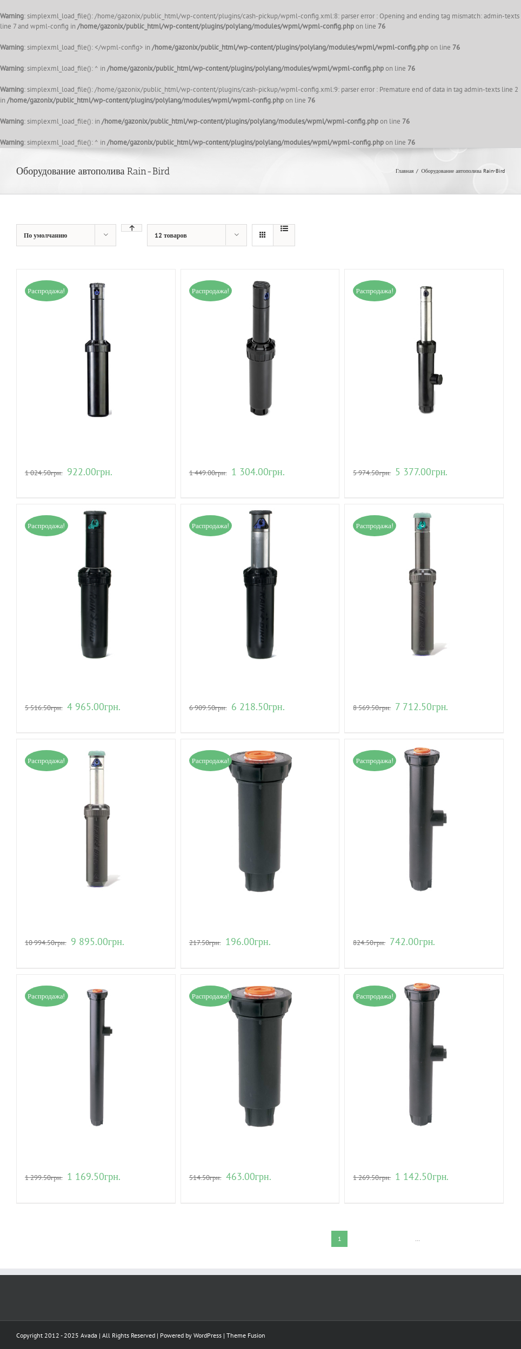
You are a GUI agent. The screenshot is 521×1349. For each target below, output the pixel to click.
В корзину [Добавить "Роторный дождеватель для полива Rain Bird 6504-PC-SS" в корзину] (204, 719)
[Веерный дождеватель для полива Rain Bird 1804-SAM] (260, 1054)
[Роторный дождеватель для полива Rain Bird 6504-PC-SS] (260, 583)
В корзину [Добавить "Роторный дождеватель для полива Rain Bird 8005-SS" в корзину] (40, 954)
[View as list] (284, 228)
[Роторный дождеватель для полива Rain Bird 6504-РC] (96, 583)
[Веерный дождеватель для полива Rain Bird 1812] (96, 1054)
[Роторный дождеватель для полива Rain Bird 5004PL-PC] (260, 348)
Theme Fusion (245, 1335)
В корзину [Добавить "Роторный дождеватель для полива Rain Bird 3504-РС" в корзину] (40, 484)
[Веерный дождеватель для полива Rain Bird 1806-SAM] (424, 1054)
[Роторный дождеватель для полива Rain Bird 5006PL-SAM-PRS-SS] (424, 348)
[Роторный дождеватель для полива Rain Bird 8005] (424, 583)
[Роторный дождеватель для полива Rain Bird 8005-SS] (96, 818)
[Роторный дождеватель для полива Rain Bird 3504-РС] (96, 348)
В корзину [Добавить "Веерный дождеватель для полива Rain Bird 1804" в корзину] (204, 954)
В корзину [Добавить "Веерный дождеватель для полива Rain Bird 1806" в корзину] (368, 954)
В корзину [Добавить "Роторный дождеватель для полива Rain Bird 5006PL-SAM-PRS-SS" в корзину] (368, 484)
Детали (67, 484)
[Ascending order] (131, 228)
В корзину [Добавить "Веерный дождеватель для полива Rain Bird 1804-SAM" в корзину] (204, 1188)
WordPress (207, 1335)
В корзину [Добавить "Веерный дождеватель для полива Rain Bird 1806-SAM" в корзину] (368, 1188)
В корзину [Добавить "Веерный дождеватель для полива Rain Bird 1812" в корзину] (40, 1188)
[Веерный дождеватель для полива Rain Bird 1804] (260, 818)
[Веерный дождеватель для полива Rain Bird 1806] (424, 818)
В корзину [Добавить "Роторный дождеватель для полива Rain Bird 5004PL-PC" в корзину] (204, 484)
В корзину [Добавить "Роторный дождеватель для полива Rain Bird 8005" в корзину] (368, 719)
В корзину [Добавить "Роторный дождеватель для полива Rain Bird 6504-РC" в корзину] (40, 719)
